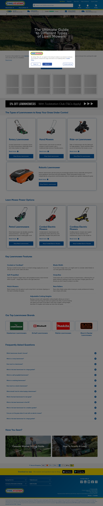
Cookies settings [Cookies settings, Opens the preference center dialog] (68, 64)
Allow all (47, 64)
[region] (52, 59)
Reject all (35, 64)
